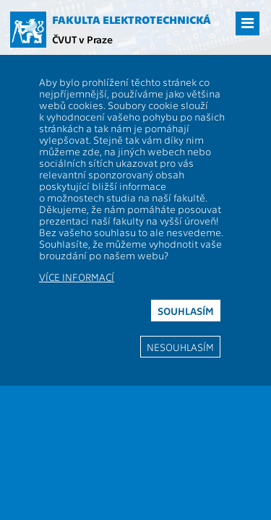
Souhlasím (186, 310)
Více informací (76, 276)
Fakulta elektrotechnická (131, 19)
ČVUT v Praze (82, 39)
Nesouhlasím (180, 346)
